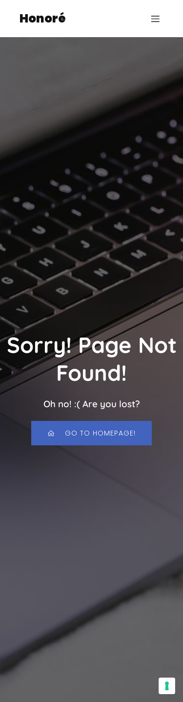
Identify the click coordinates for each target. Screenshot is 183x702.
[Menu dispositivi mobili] (155, 18)
